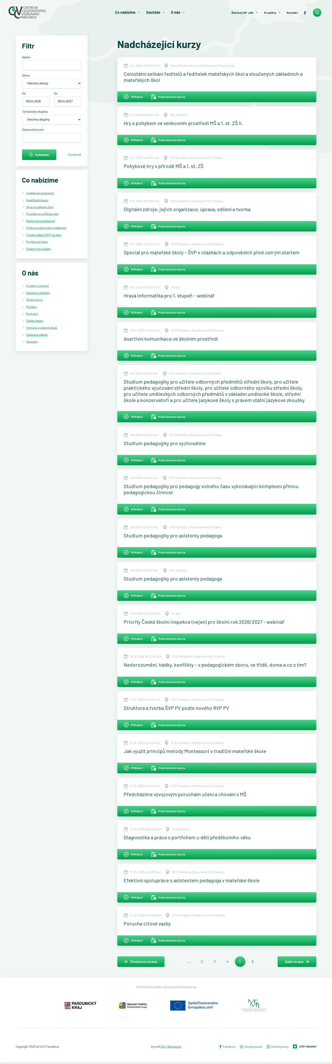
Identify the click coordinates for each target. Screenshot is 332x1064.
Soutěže (153, 12)
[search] (317, 12)
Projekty (270, 12)
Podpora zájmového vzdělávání (46, 233)
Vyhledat (39, 159)
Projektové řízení (37, 247)
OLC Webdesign (171, 1048)
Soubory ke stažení (38, 254)
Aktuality (32, 346)
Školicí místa (34, 305)
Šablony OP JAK (242, 12)
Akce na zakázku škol (39, 212)
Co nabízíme (125, 12)
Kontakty (32, 319)
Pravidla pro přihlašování (42, 219)
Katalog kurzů (251, 1048)
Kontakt (292, 12)
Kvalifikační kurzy (37, 205)
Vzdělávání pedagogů (40, 198)
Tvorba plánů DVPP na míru (43, 240)
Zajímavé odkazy (37, 340)
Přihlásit (133, 96)
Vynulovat (73, 159)
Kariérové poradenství (40, 226)
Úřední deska (34, 326)
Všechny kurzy (278, 1048)
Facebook (227, 1048)
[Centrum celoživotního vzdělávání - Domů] (40, 12)
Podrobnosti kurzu (168, 96)
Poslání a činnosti (37, 291)
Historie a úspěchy (38, 298)
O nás (175, 12)
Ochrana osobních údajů (41, 333)
